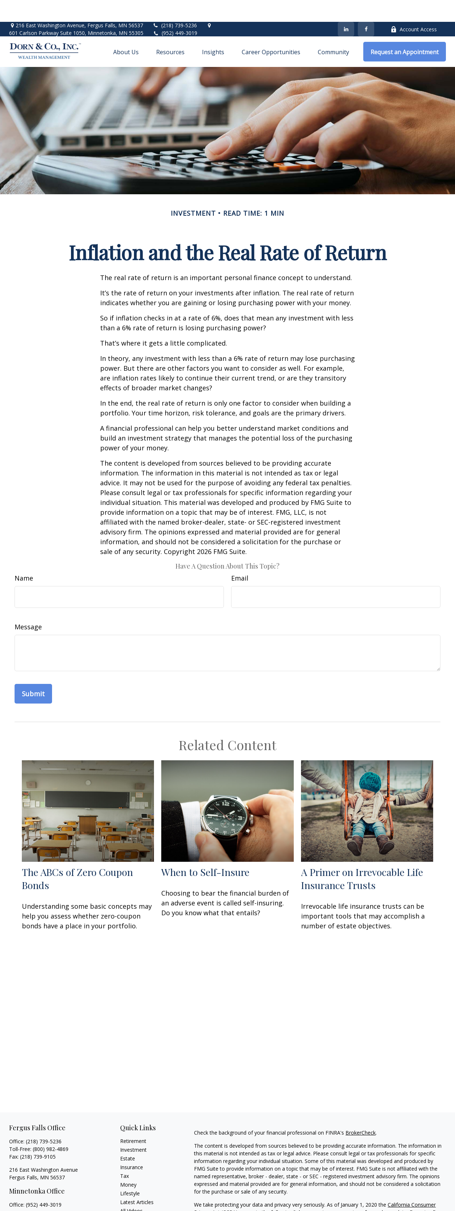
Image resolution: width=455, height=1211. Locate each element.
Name (24, 556)
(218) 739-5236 (174, 3)
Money (128, 1162)
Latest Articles (137, 1180)
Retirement (133, 1119)
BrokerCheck (360, 1110)
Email (239, 556)
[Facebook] (366, 7)
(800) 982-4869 (50, 1127)
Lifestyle (130, 1171)
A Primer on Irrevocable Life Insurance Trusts (362, 857)
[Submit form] (33, 672)
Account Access (414, 7)
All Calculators (136, 1197)
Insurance (131, 1145)
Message (28, 605)
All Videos (131, 1189)
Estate (127, 1136)
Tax (124, 1154)
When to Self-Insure (205, 850)
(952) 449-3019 (179, 11)
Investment (133, 1127)
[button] (126, 29)
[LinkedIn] (346, 7)
